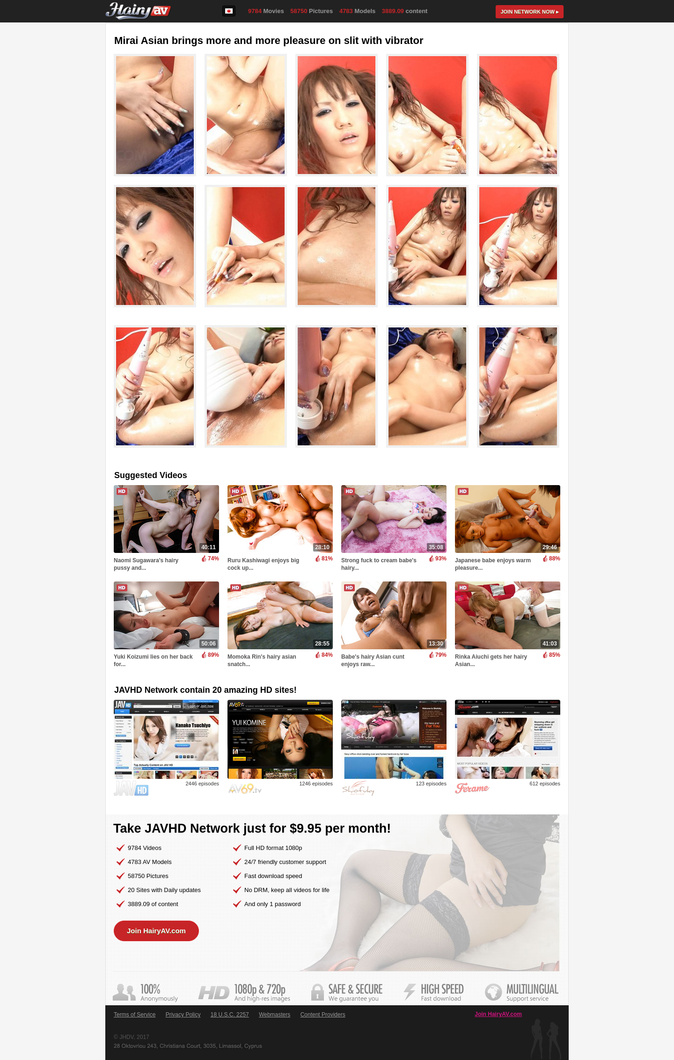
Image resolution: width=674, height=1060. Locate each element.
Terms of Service (134, 1014)
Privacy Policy (183, 1014)
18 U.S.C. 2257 (230, 1014)
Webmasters (274, 1014)
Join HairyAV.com (156, 931)
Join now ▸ (529, 12)
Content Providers (322, 1014)
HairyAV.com (138, 11)
